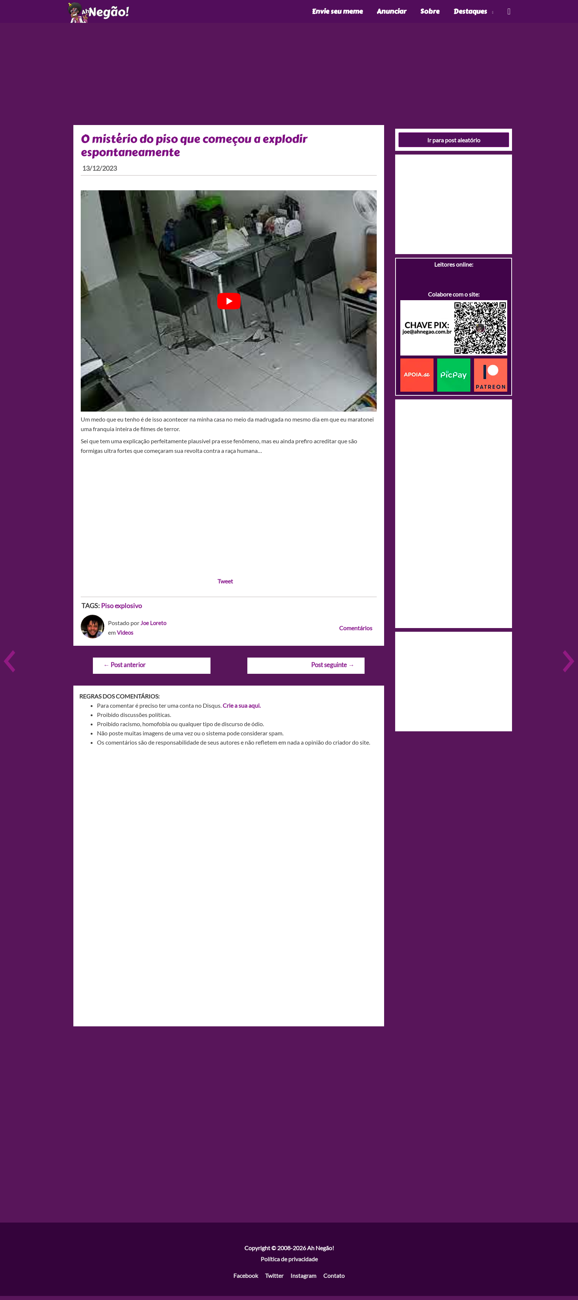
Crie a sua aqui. (242, 709)
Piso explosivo (121, 610)
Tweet (225, 585)
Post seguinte (332, 669)
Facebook (245, 1279)
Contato (334, 1279)
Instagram (303, 1279)
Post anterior (124, 669)
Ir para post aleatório (453, 143)
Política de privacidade (289, 1262)
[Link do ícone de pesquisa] (508, 13)
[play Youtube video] (229, 305)
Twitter (274, 1279)
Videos (126, 635)
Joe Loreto (153, 626)
